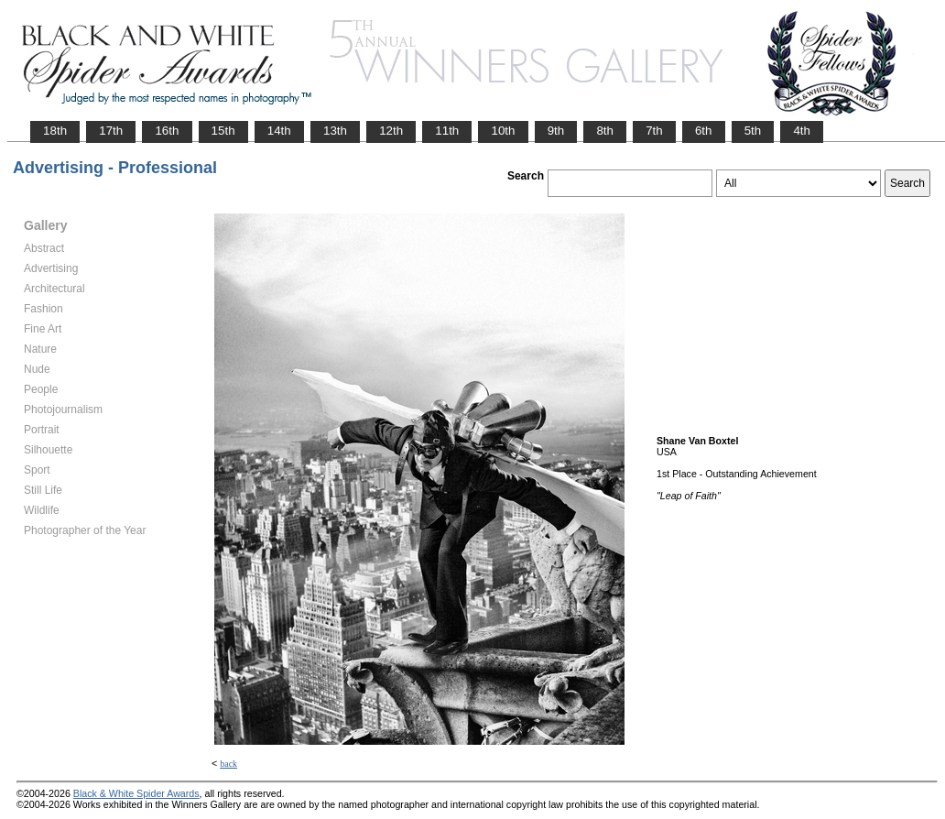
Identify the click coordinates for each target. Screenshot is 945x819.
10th (503, 130)
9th (556, 130)
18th (55, 130)
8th (605, 130)
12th (391, 130)
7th (654, 130)
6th (703, 130)
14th (279, 130)
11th (447, 130)
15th (223, 130)
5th (753, 130)
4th (801, 130)
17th (111, 130)
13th (335, 130)
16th (167, 130)
